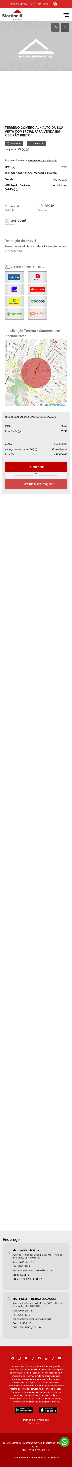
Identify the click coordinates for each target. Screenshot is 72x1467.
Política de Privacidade (36, 1419)
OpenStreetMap (59, 405)
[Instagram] (19, 1357)
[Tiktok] (32, 1357)
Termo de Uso (36, 1423)
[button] (55, 4)
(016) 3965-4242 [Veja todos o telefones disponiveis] (39, 3)
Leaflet (44, 405)
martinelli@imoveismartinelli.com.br (32, 1270)
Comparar (36, 143)
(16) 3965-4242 (21, 1265)
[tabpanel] (36, 46)
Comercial (30, 128)
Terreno (12, 128)
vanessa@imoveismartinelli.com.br (32, 1318)
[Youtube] (26, 1357)
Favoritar (14, 143)
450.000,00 (59, 179)
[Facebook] (12, 1357)
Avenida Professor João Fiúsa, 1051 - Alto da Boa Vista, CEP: (37, 1256)
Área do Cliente (18, 3)
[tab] (55, 27)
